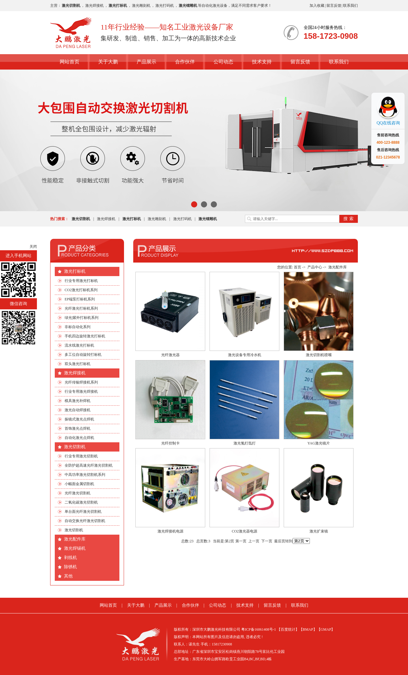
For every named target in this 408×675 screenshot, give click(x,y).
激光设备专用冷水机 (244, 355)
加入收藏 (317, 5)
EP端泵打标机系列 (80, 299)
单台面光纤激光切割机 (83, 511)
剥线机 (70, 557)
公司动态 (223, 61)
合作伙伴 (185, 61)
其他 (68, 576)
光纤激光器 (170, 355)
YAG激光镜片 (318, 443)
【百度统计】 (288, 629)
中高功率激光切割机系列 (85, 474)
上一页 (253, 541)
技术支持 (262, 61)
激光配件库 (75, 539)
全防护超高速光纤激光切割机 (89, 465)
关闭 (33, 246)
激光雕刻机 (141, 5)
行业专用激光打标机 (81, 281)
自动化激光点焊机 (79, 438)
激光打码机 (164, 5)
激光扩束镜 (319, 531)
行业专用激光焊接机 (81, 391)
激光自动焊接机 (77, 410)
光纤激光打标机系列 (81, 308)
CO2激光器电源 (244, 531)
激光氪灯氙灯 (245, 443)
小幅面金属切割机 (79, 484)
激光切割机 (75, 446)
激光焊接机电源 (170, 531)
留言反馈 (333, 5)
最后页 (279, 541)
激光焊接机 (94, 5)
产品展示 (146, 61)
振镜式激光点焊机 (79, 419)
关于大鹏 (108, 61)
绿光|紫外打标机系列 (81, 317)
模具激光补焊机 (77, 401)
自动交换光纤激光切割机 (85, 521)
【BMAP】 (308, 629)
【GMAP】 (326, 629)
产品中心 (314, 267)
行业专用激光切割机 (81, 456)
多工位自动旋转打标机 (83, 354)
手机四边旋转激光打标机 (85, 336)
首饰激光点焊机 (77, 428)
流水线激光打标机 (79, 345)
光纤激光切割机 (77, 493)
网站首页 (69, 61)
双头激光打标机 (77, 364)
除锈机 (70, 567)
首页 (297, 267)
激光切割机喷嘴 (319, 355)
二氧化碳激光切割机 (81, 502)
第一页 (240, 541)
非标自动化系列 (77, 327)
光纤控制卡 (170, 443)
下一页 (266, 541)
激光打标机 (75, 271)
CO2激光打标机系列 (81, 290)
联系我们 (350, 5)
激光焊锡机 (75, 548)
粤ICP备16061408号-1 (258, 629)
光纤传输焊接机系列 (81, 382)
